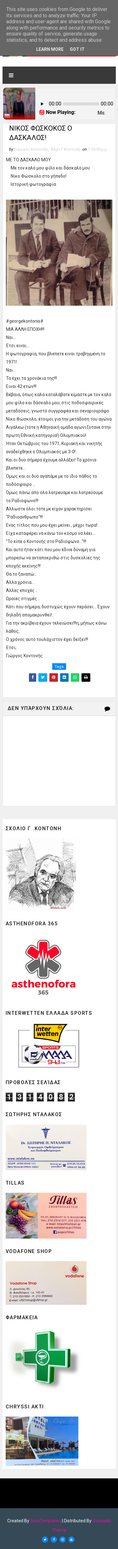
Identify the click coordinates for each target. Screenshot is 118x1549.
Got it (77, 49)
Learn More (50, 49)
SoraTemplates (45, 1520)
